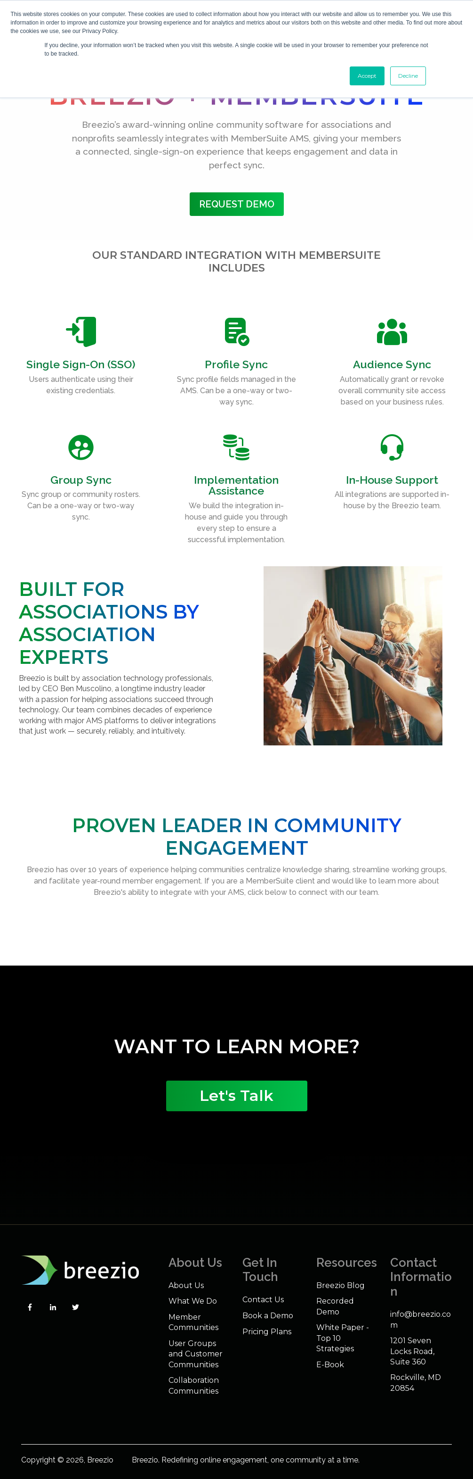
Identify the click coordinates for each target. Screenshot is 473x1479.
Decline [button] (408, 75)
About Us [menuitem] (186, 1285)
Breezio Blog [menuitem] (340, 1285)
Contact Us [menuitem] (263, 1299)
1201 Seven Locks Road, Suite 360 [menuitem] (412, 1351)
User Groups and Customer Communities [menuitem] (195, 1354)
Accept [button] (367, 75)
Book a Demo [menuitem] (267, 1315)
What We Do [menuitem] (192, 1301)
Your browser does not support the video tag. (236, 1001)
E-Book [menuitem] (330, 1364)
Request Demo (236, 204)
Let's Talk (236, 1095)
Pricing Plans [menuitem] (266, 1331)
